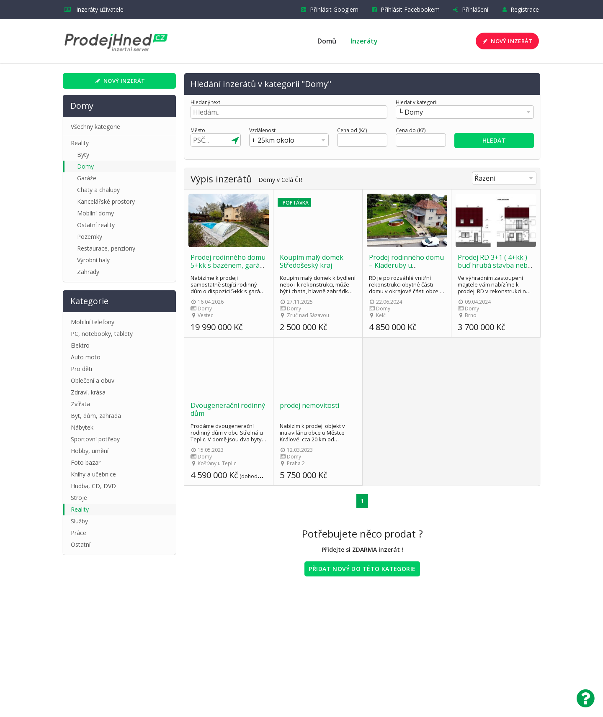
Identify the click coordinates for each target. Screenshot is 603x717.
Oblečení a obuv (92, 380)
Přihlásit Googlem (328, 9)
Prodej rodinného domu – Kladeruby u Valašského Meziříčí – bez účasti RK (406, 269)
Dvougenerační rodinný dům (228, 409)
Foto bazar (85, 462)
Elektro (80, 345)
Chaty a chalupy (98, 190)
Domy (85, 166)
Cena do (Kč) (410, 130)
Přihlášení (469, 9)
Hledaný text (205, 102)
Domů (326, 41)
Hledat (494, 140)
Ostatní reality (96, 225)
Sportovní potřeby (95, 439)
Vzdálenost (262, 130)
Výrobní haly (93, 260)
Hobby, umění (89, 451)
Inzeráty (364, 41)
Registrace (518, 9)
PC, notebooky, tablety (102, 334)
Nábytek (82, 427)
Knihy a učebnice (93, 474)
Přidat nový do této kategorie (362, 569)
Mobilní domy (95, 213)
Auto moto (85, 357)
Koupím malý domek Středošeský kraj (311, 261)
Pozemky (89, 237)
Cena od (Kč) (352, 130)
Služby (79, 521)
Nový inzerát (507, 41)
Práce (78, 533)
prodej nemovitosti (309, 405)
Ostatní (80, 544)
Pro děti (81, 369)
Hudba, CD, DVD (93, 486)
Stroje (79, 498)
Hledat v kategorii (417, 102)
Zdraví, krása (88, 392)
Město (198, 130)
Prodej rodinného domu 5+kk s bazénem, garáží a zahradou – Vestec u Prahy (228, 269)
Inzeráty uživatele (94, 9)
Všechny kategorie (95, 127)
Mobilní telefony (92, 322)
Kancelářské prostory (106, 201)
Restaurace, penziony (106, 248)
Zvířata (80, 404)
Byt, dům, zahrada (96, 416)
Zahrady (88, 272)
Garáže (86, 178)
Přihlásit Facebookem (404, 9)
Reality (80, 143)
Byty (83, 155)
